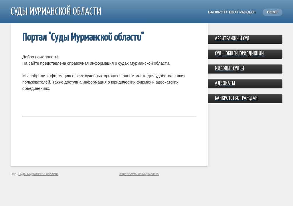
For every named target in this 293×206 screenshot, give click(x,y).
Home (272, 12)
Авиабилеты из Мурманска (139, 174)
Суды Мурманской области (56, 12)
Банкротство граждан (232, 12)
